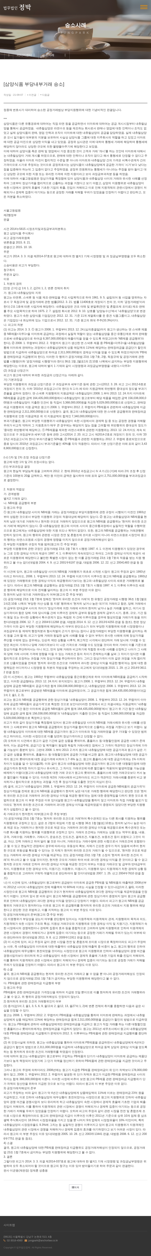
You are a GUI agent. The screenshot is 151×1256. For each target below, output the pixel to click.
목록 (75, 1187)
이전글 (31, 94)
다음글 (45, 94)
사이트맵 (9, 1225)
